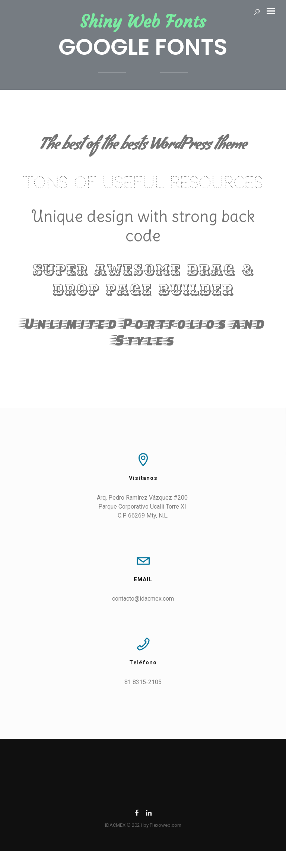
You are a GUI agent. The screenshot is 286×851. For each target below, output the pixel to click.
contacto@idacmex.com (143, 598)
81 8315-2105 (143, 682)
